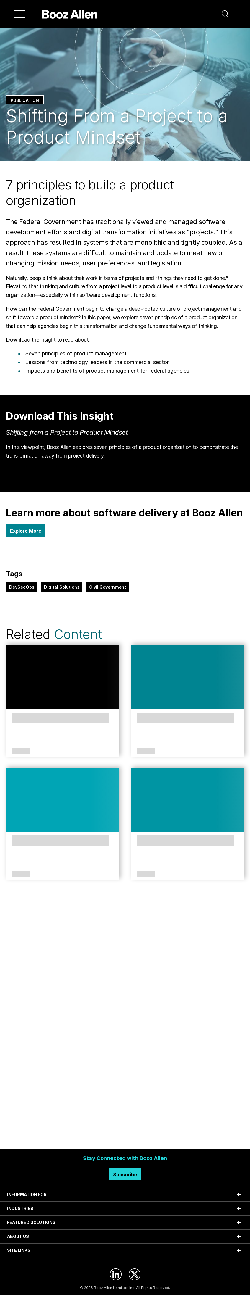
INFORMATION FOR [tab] (27, 1194)
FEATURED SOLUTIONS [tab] (31, 1222)
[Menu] (19, 14)
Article (146, 874)
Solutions (21, 751)
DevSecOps (21, 586)
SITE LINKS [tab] (18, 1250)
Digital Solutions (61, 586)
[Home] (69, 14)
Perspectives (146, 751)
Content (78, 634)
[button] (225, 13)
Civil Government (107, 586)
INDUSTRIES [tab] (20, 1208)
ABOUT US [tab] (18, 1236)
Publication (25, 100)
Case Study (19, 874)
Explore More (25, 531)
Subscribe (125, 1175)
